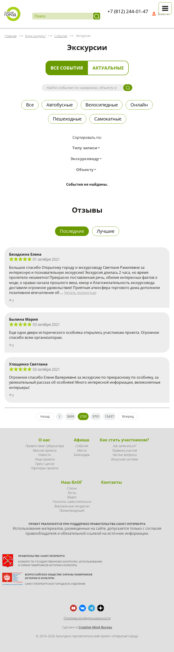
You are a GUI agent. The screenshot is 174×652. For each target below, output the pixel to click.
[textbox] (87, 148)
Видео (71, 497)
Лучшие (105, 231)
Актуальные (108, 68)
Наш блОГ (71, 482)
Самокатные (107, 119)
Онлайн (139, 105)
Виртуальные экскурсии (71, 506)
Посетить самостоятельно (71, 501)
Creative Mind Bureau (95, 627)
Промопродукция (71, 510)
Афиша (81, 440)
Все (30, 105)
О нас (44, 440)
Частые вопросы (124, 454)
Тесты (71, 493)
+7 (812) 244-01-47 (127, 11)
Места (81, 450)
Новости (44, 454)
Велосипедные (101, 105)
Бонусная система (124, 459)
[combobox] (87, 148)
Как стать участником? (124, 440)
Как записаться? (124, 446)
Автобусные (59, 105)
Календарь (82, 454)
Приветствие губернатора (44, 446)
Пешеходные (67, 119)
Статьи (72, 488)
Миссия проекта (44, 450)
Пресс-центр (44, 464)
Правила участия (124, 450)
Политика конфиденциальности (87, 618)
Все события (67, 68)
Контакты (111, 482)
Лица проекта (44, 459)
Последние (72, 231)
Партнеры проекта (44, 468)
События (81, 446)
